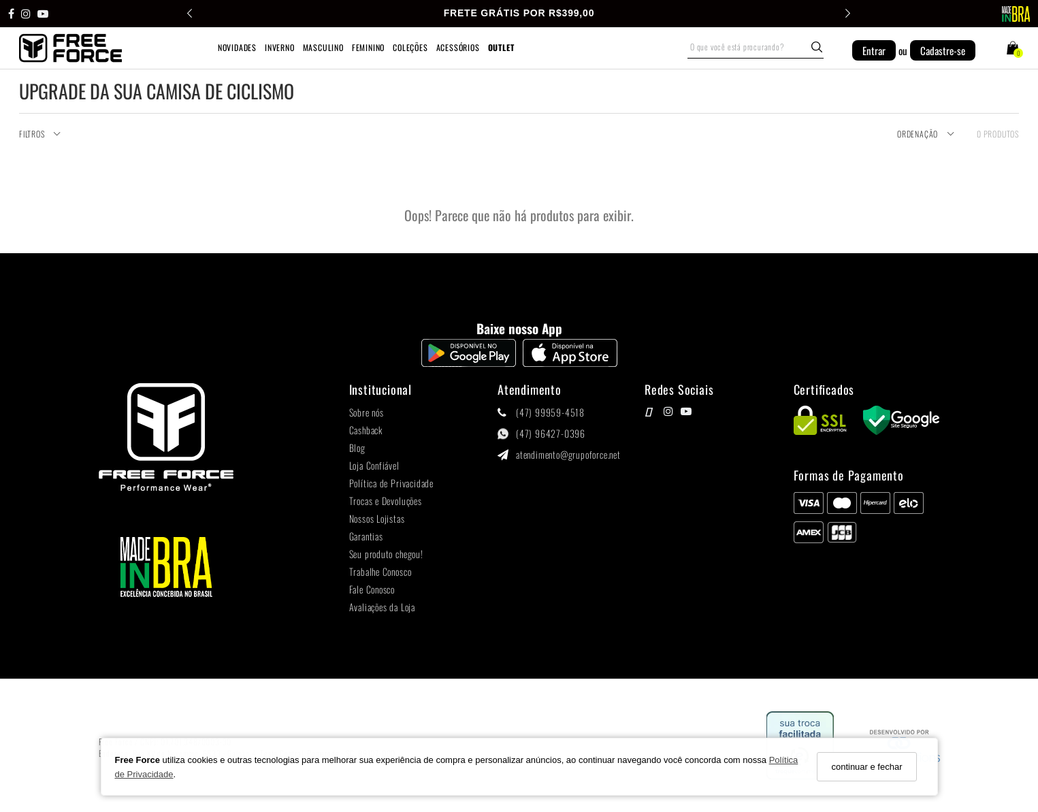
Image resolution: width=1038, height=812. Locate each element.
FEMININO (368, 47)
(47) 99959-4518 (550, 413)
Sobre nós (366, 413)
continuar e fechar (866, 767)
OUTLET (501, 47)
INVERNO (280, 47)
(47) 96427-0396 (550, 434)
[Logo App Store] (570, 363)
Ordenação (926, 134)
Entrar (874, 50)
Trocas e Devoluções (385, 501)
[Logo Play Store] (468, 363)
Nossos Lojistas (377, 519)
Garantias (366, 537)
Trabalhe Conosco (380, 572)
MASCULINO (323, 47)
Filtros (40, 134)
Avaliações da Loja (382, 607)
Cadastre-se (942, 50)
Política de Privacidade (391, 483)
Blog (357, 448)
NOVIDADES (237, 47)
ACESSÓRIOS (458, 47)
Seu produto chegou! (386, 554)
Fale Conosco (372, 590)
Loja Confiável (374, 466)
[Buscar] (817, 47)
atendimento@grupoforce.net (568, 455)
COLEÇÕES (410, 47)
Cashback (366, 430)
